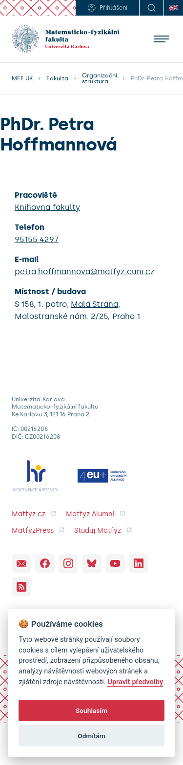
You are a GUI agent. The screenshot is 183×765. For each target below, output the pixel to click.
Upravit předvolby (135, 682)
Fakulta (57, 78)
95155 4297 (37, 239)
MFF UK (22, 78)
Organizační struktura (100, 78)
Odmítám (91, 736)
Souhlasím (91, 710)
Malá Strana (94, 304)
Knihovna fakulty (47, 207)
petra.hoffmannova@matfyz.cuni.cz (84, 271)
